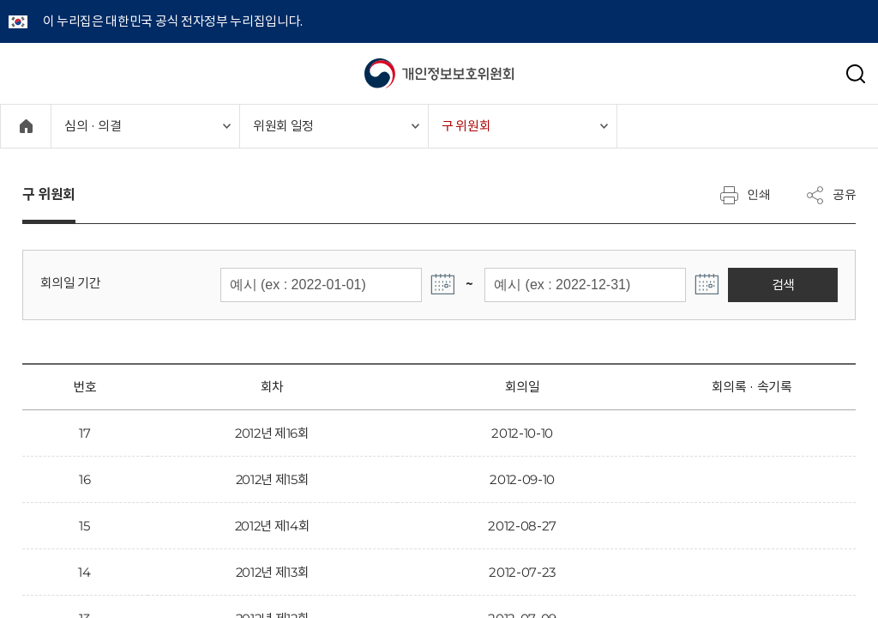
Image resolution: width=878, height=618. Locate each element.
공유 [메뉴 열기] (831, 194)
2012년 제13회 (272, 572)
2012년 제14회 (272, 526)
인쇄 (745, 194)
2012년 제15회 (272, 479)
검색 (799, 284)
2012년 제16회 (272, 433)
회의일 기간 (70, 283)
